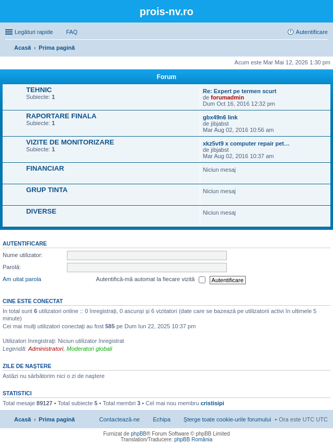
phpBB (138, 434)
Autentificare (25, 243)
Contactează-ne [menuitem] (119, 419)
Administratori (45, 349)
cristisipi (212, 403)
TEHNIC (39, 90)
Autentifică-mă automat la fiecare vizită (150, 280)
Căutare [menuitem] (323, 48)
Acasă (22, 419)
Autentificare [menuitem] (312, 32)
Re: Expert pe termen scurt (240, 91)
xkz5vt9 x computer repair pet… (246, 143)
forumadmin (227, 97)
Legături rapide (34, 32)
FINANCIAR (45, 168)
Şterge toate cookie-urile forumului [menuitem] (227, 419)
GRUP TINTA (46, 190)
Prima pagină (57, 419)
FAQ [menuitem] (71, 32)
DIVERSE (41, 211)
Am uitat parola (22, 279)
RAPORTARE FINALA (61, 116)
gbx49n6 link (220, 117)
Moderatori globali (89, 349)
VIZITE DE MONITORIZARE (70, 142)
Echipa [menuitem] (161, 419)
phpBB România (193, 439)
